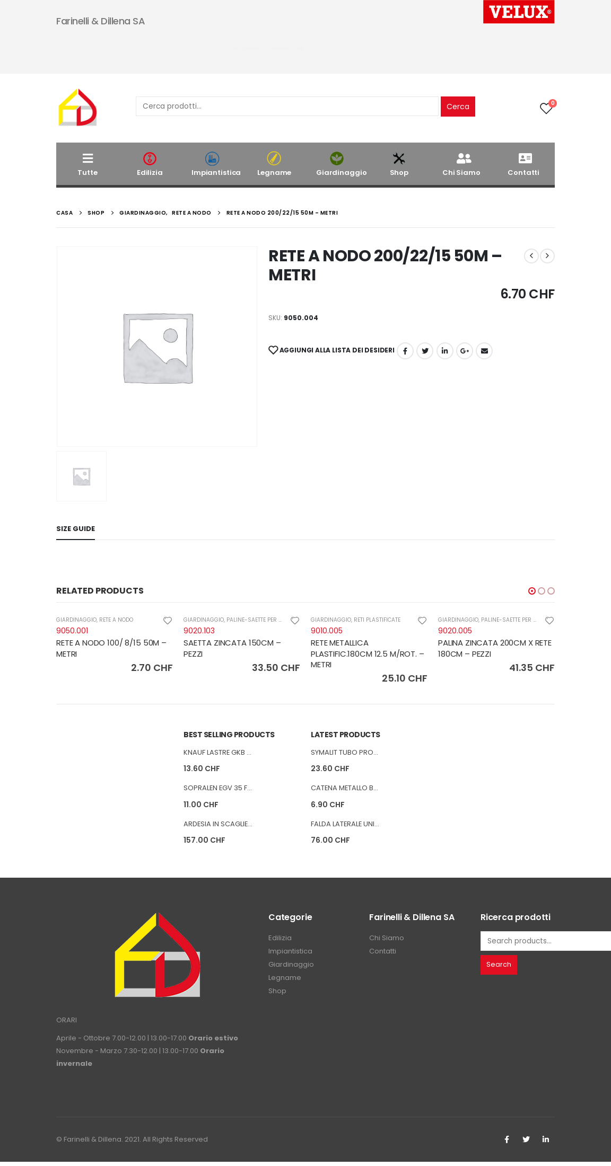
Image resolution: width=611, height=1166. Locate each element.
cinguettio (424, 350)
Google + (464, 350)
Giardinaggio (341, 164)
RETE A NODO (116, 620)
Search (498, 969)
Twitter (526, 1144)
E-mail (484, 350)
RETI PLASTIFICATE (377, 620)
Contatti (523, 164)
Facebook (405, 350)
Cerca (458, 106)
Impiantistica (216, 164)
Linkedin (546, 1144)
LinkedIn (445, 350)
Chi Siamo (461, 164)
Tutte (87, 164)
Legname (274, 164)
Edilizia (150, 164)
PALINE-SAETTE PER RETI (257, 620)
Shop (399, 164)
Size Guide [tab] (75, 529)
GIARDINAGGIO (76, 620)
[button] (532, 591)
